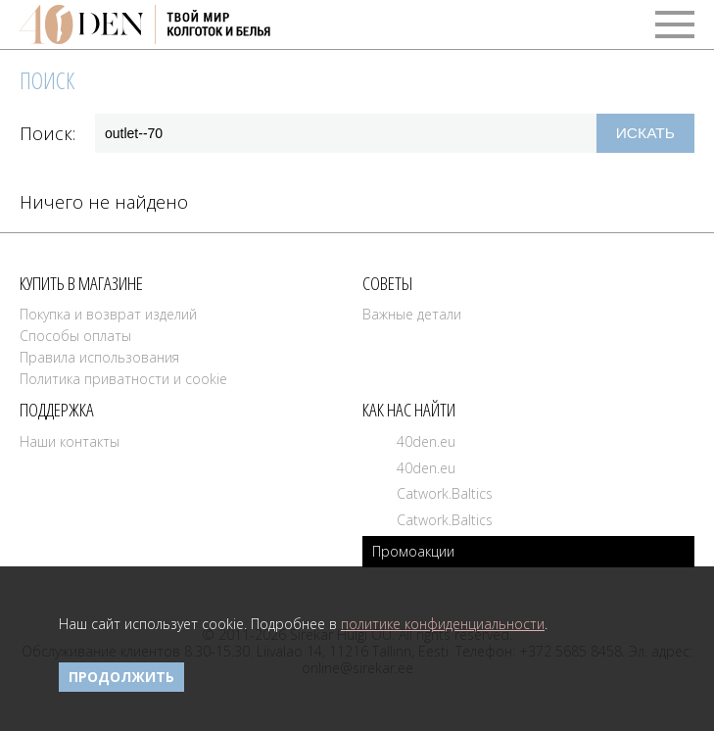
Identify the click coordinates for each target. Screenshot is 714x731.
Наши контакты (69, 441)
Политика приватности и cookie (123, 378)
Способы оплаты (75, 335)
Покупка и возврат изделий (108, 314)
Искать (645, 132)
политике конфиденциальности (443, 623)
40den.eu (426, 441)
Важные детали (411, 314)
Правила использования (99, 357)
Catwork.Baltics (445, 493)
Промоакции (413, 551)
